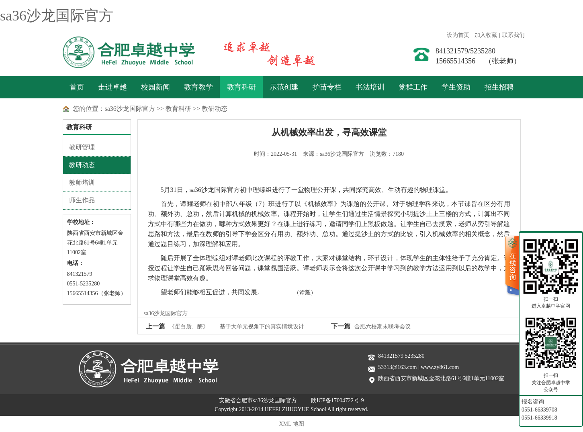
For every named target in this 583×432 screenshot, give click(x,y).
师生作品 (82, 200)
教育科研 (241, 87)
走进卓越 (112, 87)
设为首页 (458, 35)
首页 (77, 87)
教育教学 (198, 87)
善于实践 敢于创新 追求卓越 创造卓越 (261, 52)
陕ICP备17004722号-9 (337, 400)
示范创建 (284, 87)
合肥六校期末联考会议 (382, 327)
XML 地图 (291, 424)
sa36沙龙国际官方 (56, 16)
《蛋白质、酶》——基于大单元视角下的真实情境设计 (236, 327)
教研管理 (82, 147)
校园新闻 (155, 87)
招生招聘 (499, 87)
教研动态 (214, 108)
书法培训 (370, 87)
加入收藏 (486, 35)
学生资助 (456, 87)
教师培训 (82, 182)
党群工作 (413, 87)
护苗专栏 (327, 87)
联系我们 (513, 35)
